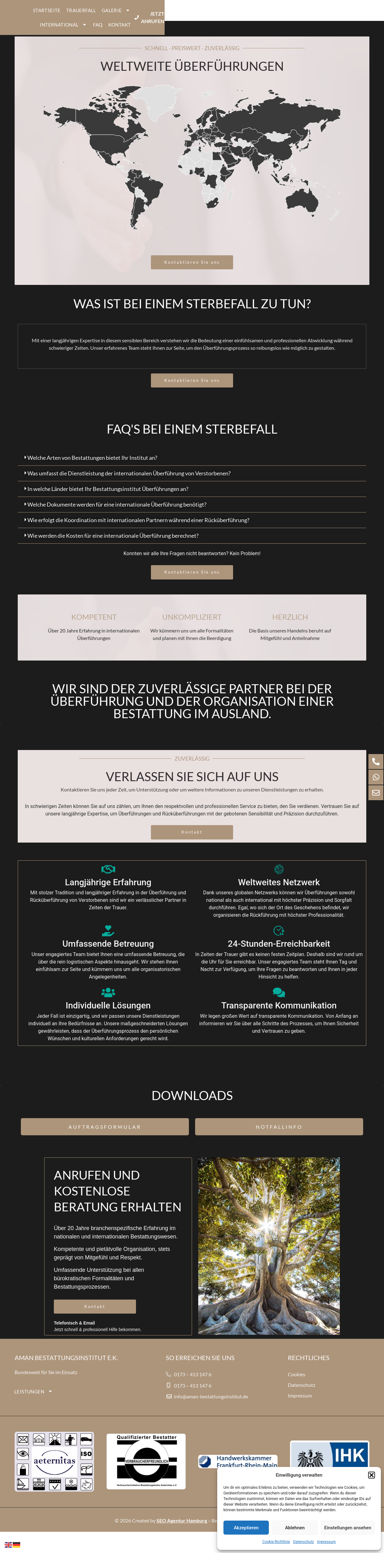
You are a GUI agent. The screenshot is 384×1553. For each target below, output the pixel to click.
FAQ (270, 15)
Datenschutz (303, 1542)
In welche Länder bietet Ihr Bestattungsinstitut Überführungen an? (107, 499)
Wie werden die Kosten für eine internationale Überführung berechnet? (113, 546)
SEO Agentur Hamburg (182, 1531)
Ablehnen (295, 1528)
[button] (371, 1475)
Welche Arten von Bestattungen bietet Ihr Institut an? (92, 468)
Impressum (326, 1542)
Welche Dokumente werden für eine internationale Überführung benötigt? (116, 515)
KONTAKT (291, 15)
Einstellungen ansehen (347, 1528)
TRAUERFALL (157, 15)
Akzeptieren (246, 1528)
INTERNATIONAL (236, 15)
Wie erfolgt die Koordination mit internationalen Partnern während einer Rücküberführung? (138, 530)
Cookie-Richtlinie (276, 1542)
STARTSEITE (123, 15)
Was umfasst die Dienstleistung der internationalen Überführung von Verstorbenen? (129, 483)
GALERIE (192, 15)
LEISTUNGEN (33, 1402)
